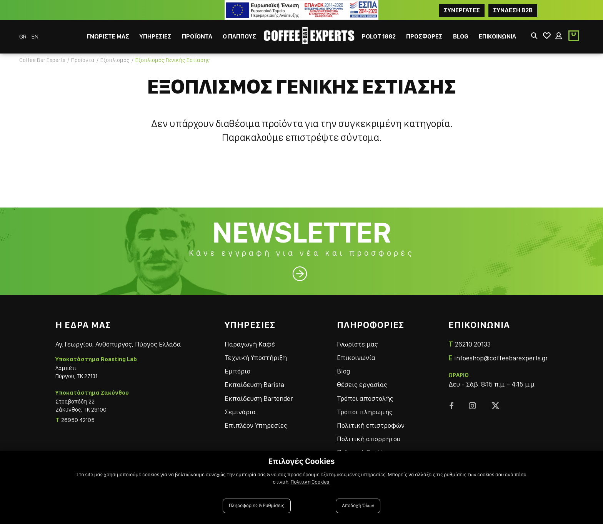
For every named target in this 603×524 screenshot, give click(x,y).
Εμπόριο (237, 371)
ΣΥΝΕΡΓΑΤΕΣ (462, 10)
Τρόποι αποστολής (365, 398)
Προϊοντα (83, 60)
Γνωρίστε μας (357, 344)
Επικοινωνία (356, 357)
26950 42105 (78, 420)
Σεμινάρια (240, 412)
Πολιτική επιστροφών (371, 425)
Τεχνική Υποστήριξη (256, 357)
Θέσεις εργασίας (362, 384)
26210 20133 (473, 344)
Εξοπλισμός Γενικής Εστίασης (172, 60)
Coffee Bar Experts (42, 60)
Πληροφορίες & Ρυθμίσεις (257, 506)
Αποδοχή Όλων (358, 506)
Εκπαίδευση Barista (254, 384)
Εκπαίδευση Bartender (259, 398)
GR (23, 36)
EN (35, 36)
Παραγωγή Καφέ (250, 344)
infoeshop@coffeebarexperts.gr (501, 358)
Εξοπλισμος (115, 60)
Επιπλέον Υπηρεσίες (256, 425)
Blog (343, 371)
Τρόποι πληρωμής (365, 412)
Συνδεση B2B (513, 10)
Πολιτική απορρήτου (368, 439)
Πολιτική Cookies (310, 482)
